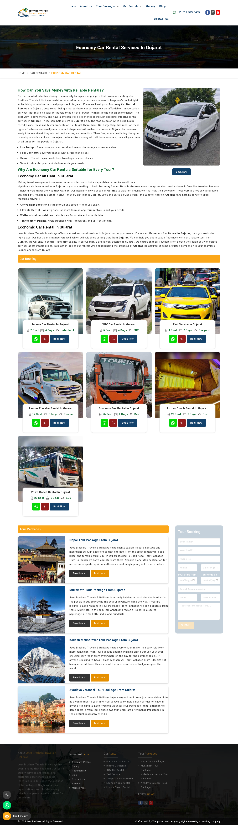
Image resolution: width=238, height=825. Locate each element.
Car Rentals (132, 6)
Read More (79, 573)
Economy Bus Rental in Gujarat (119, 408)
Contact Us (161, 19)
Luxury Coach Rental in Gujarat (187, 408)
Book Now (59, 339)
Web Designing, (172, 821)
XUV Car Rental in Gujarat (119, 324)
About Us (86, 6)
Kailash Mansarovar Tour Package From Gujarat (103, 640)
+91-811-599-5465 (186, 12)
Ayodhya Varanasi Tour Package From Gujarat (102, 690)
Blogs (163, 6)
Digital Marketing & (190, 821)
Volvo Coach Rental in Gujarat (50, 492)
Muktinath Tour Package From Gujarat (97, 590)
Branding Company (210, 821)
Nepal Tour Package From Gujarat (93, 540)
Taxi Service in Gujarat (187, 324)
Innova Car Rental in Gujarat (50, 324)
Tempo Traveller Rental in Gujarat (51, 408)
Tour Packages (107, 6)
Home (72, 6)
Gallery (150, 6)
